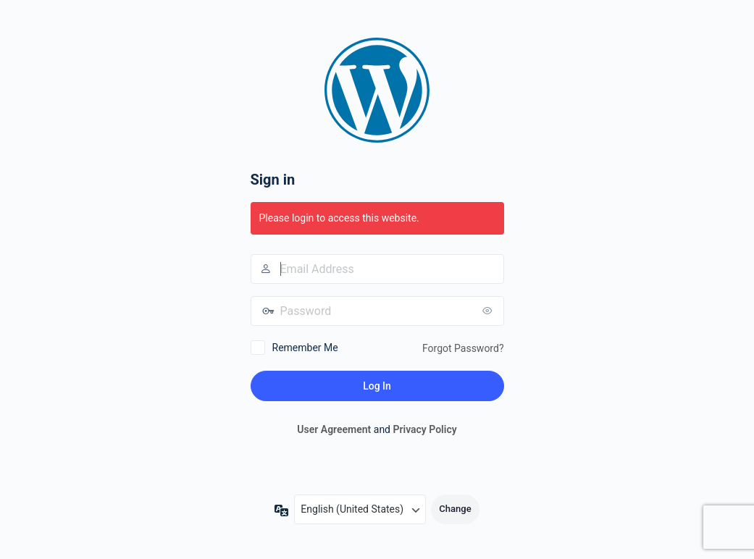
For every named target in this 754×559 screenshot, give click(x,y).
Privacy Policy (424, 429)
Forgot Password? (463, 348)
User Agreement (334, 429)
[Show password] (489, 310)
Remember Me (305, 347)
